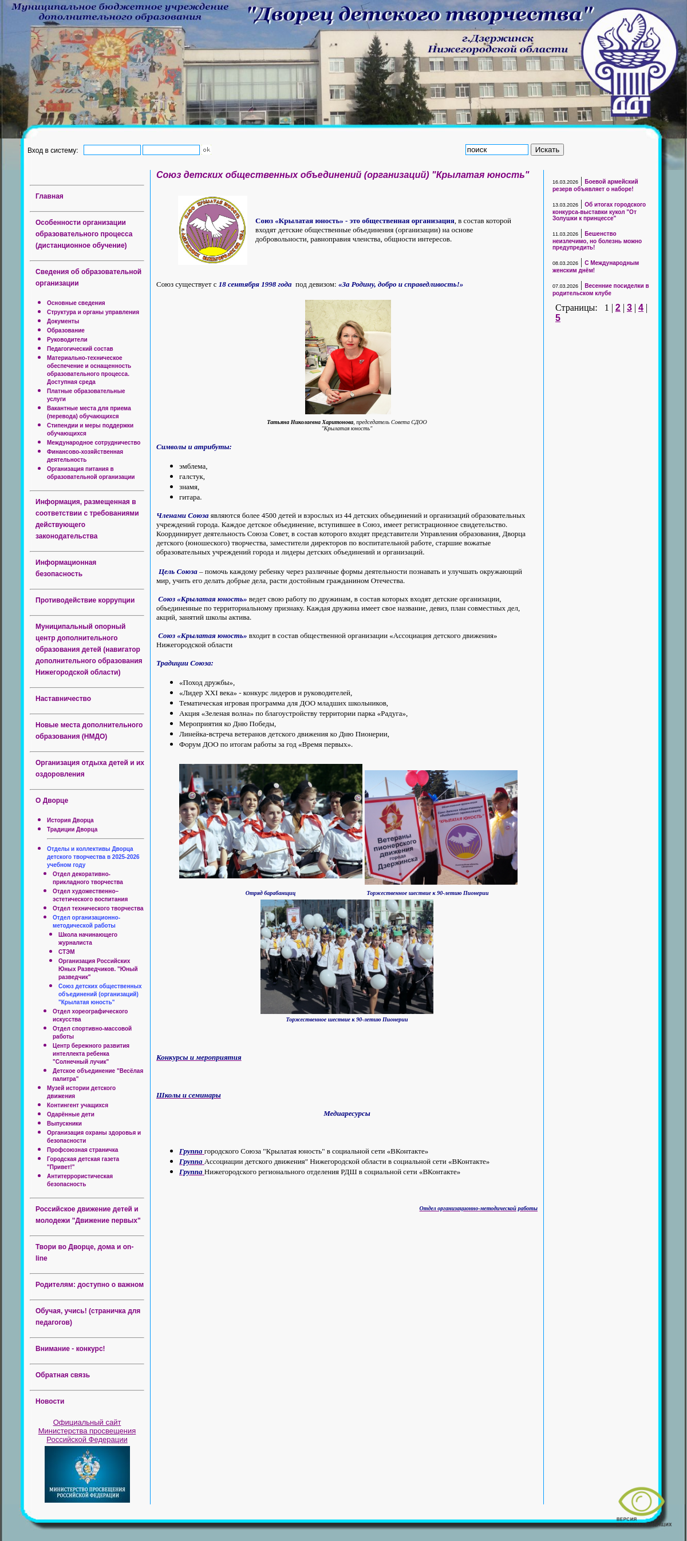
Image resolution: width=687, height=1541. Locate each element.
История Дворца (70, 820)
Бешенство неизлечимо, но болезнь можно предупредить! (597, 241)
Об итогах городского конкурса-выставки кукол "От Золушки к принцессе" (599, 211)
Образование (66, 330)
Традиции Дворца (72, 829)
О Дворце (51, 801)
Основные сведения (76, 303)
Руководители (67, 339)
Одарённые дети (70, 1114)
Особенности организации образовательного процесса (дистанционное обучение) (83, 234)
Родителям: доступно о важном (89, 1285)
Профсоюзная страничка (82, 1150)
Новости (49, 1401)
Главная (49, 196)
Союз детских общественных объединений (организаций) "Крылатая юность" (100, 994)
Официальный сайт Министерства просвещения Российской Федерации (87, 1431)
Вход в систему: (54, 150)
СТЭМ (66, 952)
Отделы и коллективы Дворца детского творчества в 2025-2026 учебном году (93, 857)
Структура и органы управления (93, 312)
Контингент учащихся (77, 1105)
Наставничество (63, 699)
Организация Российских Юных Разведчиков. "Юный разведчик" (98, 969)
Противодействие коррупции (85, 600)
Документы (63, 321)
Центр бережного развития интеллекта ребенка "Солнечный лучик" (91, 1054)
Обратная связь (62, 1375)
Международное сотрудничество (93, 442)
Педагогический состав (80, 349)
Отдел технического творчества (98, 908)
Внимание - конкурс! (70, 1349)
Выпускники (64, 1123)
